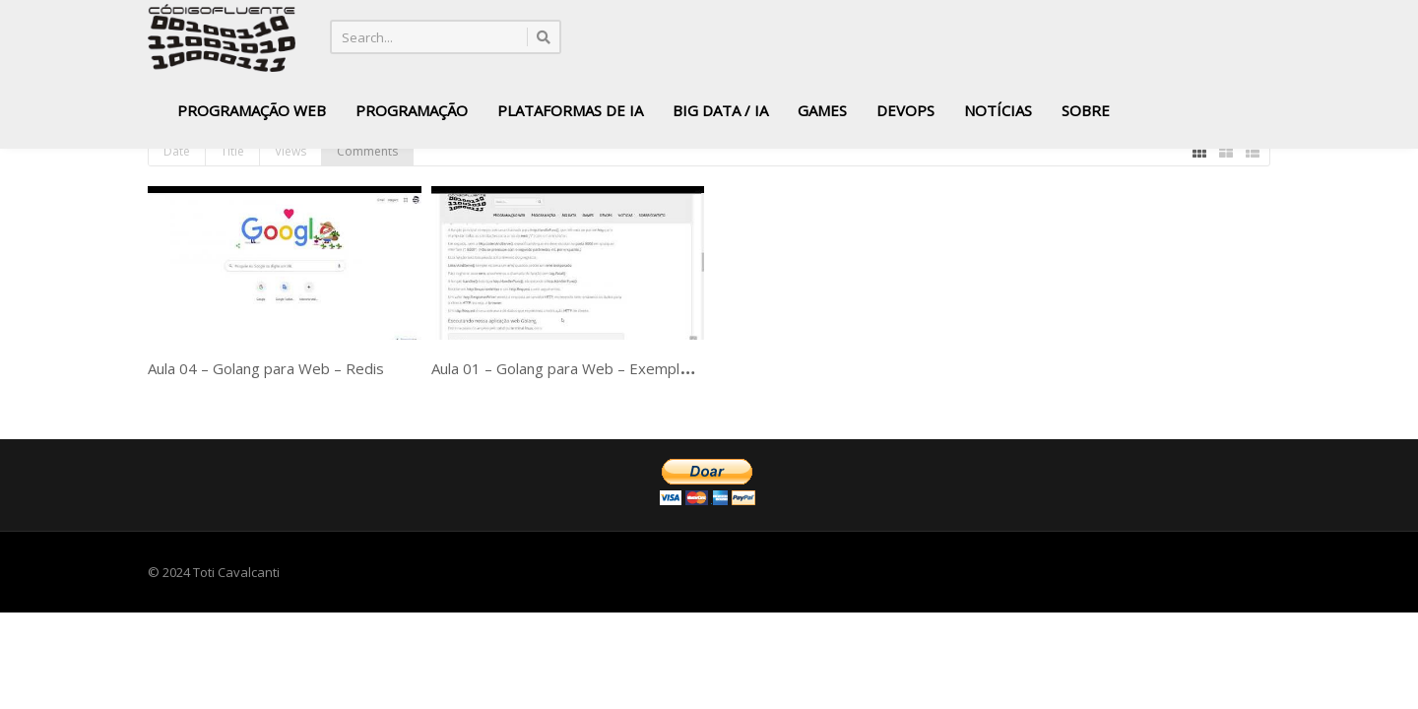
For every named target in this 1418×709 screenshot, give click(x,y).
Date (176, 151)
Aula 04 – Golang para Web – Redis (266, 368)
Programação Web (251, 110)
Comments (367, 151)
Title (232, 151)
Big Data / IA (720, 110)
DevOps (905, 110)
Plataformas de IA (570, 110)
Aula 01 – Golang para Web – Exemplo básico (583, 368)
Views (290, 151)
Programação (411, 110)
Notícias (998, 110)
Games (822, 110)
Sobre (1086, 110)
